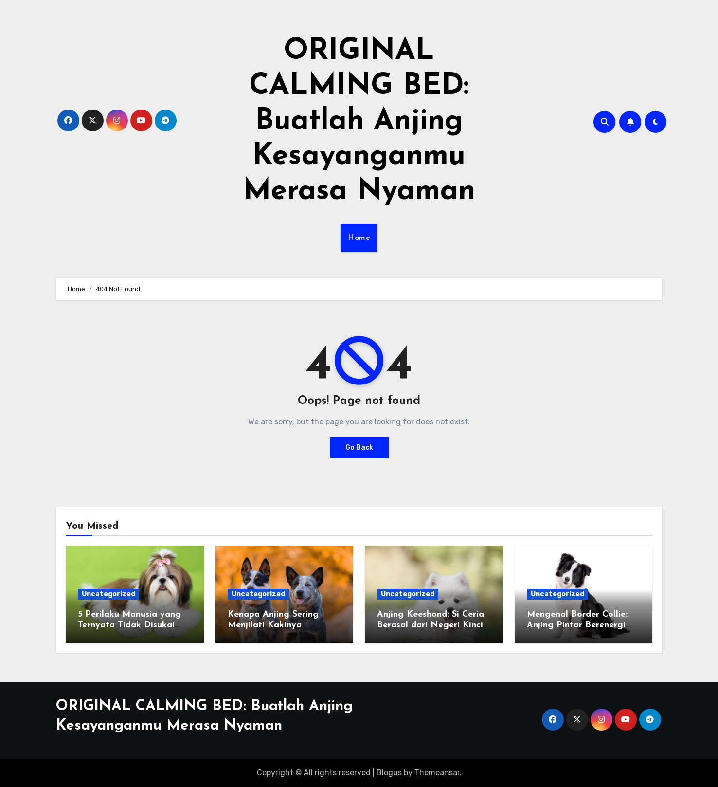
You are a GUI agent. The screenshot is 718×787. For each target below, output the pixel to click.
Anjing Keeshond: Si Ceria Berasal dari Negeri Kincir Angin (431, 625)
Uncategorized (108, 594)
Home (359, 238)
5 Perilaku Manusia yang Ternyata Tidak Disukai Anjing (129, 625)
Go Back (359, 447)
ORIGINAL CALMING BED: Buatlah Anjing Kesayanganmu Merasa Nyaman (359, 121)
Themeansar (437, 772)
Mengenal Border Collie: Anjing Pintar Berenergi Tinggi (577, 625)
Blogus (389, 772)
